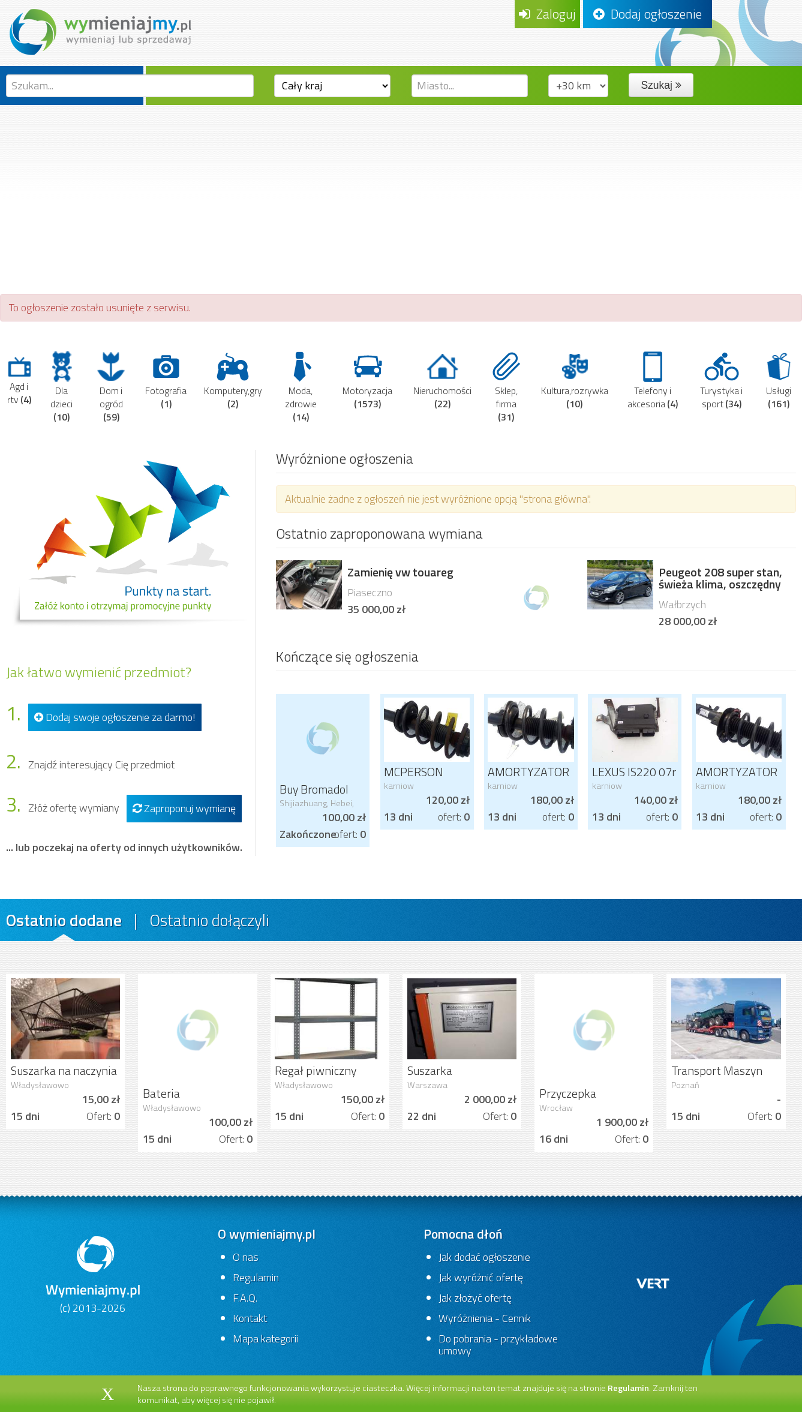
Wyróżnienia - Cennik (484, 1318)
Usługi (779, 379)
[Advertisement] (401, 195)
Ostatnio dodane (64, 920)
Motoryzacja (367, 380)
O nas (246, 1257)
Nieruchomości (442, 380)
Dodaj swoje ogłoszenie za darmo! (115, 717)
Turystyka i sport (721, 380)
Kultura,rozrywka (574, 380)
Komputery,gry (233, 380)
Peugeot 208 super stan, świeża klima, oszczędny (720, 578)
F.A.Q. (245, 1298)
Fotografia (166, 380)
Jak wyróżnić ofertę (480, 1277)
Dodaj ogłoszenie (647, 13)
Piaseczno (369, 592)
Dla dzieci (61, 386)
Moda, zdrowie (300, 386)
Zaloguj (547, 13)
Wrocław (556, 1107)
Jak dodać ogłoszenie (484, 1257)
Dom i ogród (111, 386)
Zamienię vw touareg (400, 572)
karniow (399, 785)
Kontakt (250, 1318)
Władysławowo (40, 1085)
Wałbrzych (682, 604)
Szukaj (661, 85)
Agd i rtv (19, 380)
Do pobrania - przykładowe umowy (498, 1344)
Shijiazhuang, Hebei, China (317, 808)
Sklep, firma (506, 386)
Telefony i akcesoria (652, 380)
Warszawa (427, 1085)
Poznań (685, 1085)
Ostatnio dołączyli (209, 920)
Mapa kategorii (265, 1338)
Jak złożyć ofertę (475, 1298)
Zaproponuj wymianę (184, 808)
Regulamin (256, 1277)
